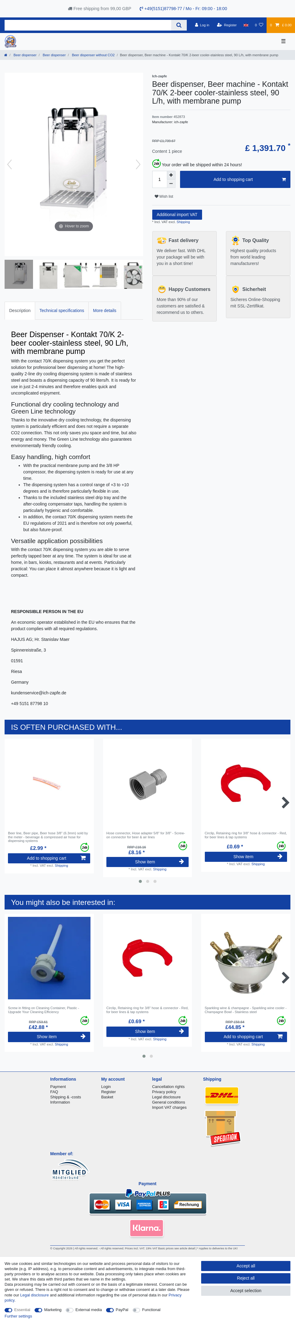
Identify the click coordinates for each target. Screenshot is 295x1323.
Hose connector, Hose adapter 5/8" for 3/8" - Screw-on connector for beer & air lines (145, 835)
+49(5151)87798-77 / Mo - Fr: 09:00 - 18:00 (183, 8)
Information (60, 1102)
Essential (22, 1309)
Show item (159, 861)
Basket (107, 1097)
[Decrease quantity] (171, 183)
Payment (58, 1086)
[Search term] (88, 25)
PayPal (122, 1309)
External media (89, 1309)
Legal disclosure (166, 1097)
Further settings (18, 1316)
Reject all (246, 1278)
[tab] (20, 311)
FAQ (54, 1092)
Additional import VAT (177, 214)
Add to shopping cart (250, 179)
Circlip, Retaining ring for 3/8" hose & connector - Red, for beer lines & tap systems (246, 835)
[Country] (246, 25)
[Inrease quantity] (171, 175)
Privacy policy (164, 1092)
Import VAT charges (169, 1107)
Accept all (246, 1265)
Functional (151, 1309)
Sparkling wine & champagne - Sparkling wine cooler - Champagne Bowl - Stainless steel (246, 1009)
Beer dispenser (24, 55)
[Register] (227, 25)
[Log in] (201, 25)
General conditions (168, 1102)
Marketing (53, 1309)
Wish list (164, 196)
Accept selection (245, 1290)
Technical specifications (61, 310)
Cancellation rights (168, 1086)
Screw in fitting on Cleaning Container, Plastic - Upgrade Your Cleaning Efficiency (43, 1009)
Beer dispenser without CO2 (93, 55)
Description (20, 310)
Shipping (183, 222)
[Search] (179, 25)
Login (106, 1086)
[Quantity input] (159, 179)
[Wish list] (259, 25)
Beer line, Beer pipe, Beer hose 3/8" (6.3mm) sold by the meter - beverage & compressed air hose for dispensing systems (48, 837)
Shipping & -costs (65, 1097)
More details (104, 310)
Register (108, 1092)
